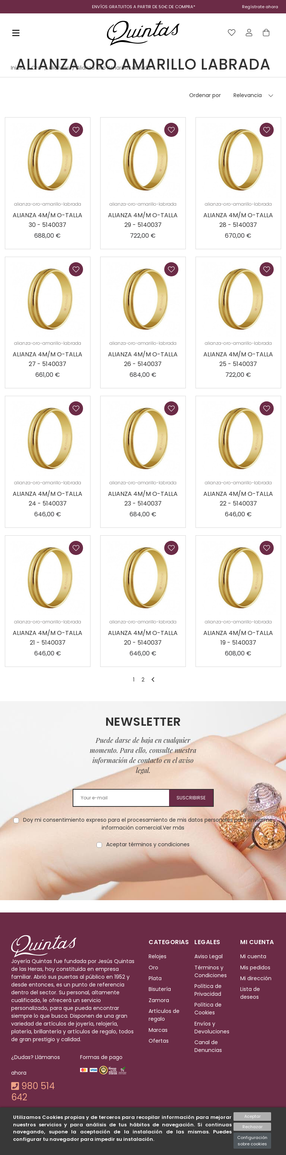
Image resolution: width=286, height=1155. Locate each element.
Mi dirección (255, 978)
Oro (153, 967)
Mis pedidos (255, 967)
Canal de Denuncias (208, 1046)
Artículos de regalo (164, 1015)
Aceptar (252, 1116)
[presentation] (143, 871)
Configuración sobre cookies (252, 1141)
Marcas (158, 1030)
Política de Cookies (208, 1009)
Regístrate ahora (260, 7)
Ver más (173, 827)
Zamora (159, 1000)
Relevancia (247, 95)
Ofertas (159, 1041)
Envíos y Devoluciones (211, 1027)
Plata (155, 978)
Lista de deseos (250, 993)
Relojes (157, 956)
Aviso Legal (208, 956)
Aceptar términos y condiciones (148, 844)
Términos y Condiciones (210, 971)
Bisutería (160, 989)
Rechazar (252, 1127)
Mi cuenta (253, 956)
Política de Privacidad (208, 990)
